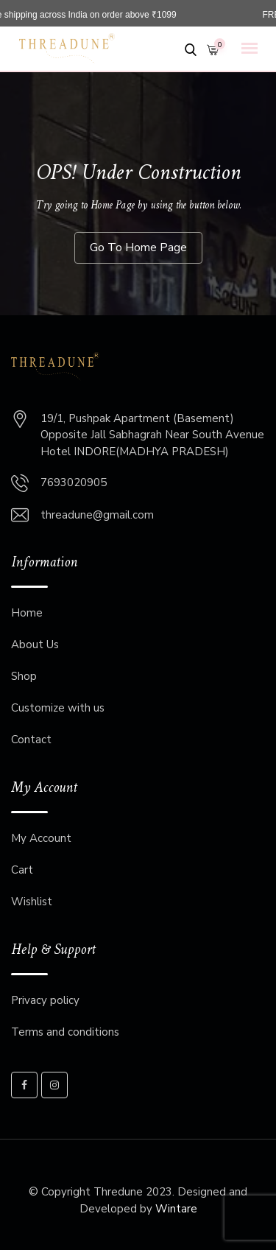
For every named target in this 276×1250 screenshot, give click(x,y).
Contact (31, 739)
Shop (24, 676)
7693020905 (73, 482)
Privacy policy (45, 1000)
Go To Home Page (138, 247)
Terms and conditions (65, 1032)
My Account (41, 838)
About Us (35, 644)
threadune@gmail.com (97, 515)
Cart (22, 870)
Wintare (176, 1208)
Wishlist (31, 901)
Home (27, 612)
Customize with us (58, 708)
